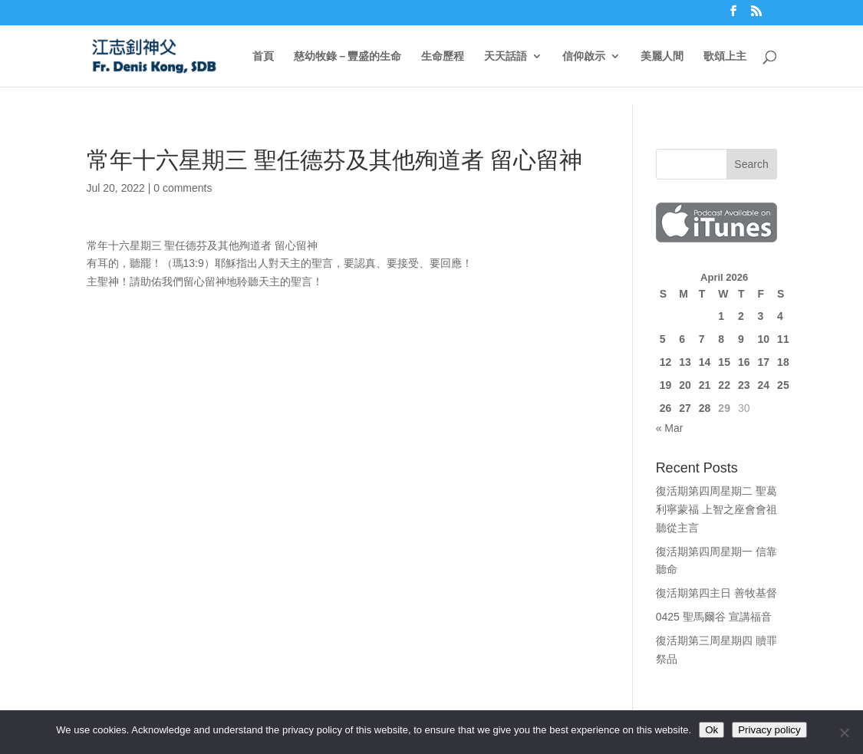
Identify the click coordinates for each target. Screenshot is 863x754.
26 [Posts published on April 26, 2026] (666, 408)
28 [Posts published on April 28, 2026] (705, 408)
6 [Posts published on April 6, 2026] (682, 339)
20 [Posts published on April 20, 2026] (685, 385)
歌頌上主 (724, 56)
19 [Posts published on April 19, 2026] (666, 385)
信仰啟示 (583, 56)
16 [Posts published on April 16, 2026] (744, 362)
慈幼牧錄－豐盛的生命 (347, 56)
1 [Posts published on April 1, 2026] (721, 316)
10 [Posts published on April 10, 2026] (764, 339)
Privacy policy (769, 730)
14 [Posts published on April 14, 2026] (705, 362)
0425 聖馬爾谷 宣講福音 (714, 617)
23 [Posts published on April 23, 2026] (744, 385)
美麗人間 (662, 56)
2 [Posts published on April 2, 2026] (741, 316)
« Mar (669, 428)
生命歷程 (442, 56)
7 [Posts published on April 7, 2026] (702, 339)
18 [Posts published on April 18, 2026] (783, 362)
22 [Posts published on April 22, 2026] (724, 385)
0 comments (182, 188)
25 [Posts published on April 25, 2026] (783, 385)
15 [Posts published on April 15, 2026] (724, 362)
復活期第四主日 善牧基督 (716, 593)
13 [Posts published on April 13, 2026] (685, 362)
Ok (711, 730)
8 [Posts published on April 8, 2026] (721, 339)
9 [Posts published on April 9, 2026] (741, 339)
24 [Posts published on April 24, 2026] (764, 385)
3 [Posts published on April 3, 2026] (761, 316)
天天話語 (505, 56)
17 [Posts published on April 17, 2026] (764, 362)
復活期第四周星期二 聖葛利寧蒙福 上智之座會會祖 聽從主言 (716, 509)
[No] (843, 732)
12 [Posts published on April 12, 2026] (666, 362)
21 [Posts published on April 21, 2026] (705, 385)
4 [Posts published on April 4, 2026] (780, 316)
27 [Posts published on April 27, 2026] (685, 408)
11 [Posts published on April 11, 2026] (783, 339)
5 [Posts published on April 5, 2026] (663, 339)
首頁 (263, 56)
